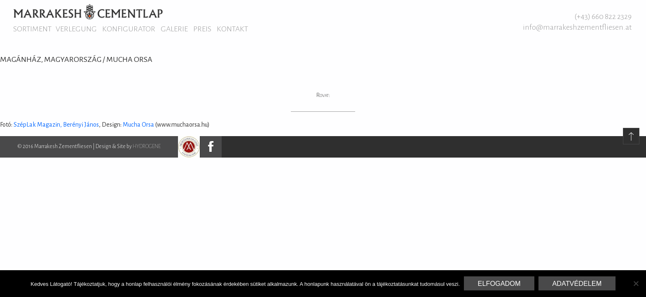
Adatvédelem (577, 283)
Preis (202, 29)
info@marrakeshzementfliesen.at (577, 27)
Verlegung (76, 29)
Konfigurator (128, 29)
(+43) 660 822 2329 (603, 16)
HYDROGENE (147, 146)
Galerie (174, 29)
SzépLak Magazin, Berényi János (56, 124)
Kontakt (232, 29)
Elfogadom (499, 283)
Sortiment (32, 29)
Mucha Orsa (139, 124)
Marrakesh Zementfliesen (88, 11)
